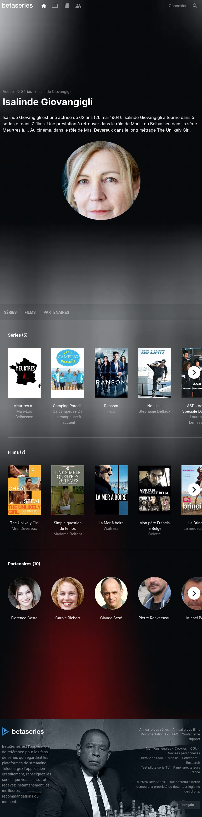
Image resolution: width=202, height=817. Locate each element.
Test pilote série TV (155, 767)
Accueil (9, 91)
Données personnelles (183, 753)
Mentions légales (158, 748)
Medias (173, 758)
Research (193, 763)
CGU (194, 748)
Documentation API (155, 734)
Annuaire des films (186, 729)
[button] (24, 599)
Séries (26, 91)
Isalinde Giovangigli (54, 91)
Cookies (181, 748)
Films (30, 312)
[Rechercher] (195, 6)
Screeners (189, 758)
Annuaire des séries (154, 729)
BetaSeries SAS (152, 758)
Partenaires (56, 312)
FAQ (175, 734)
